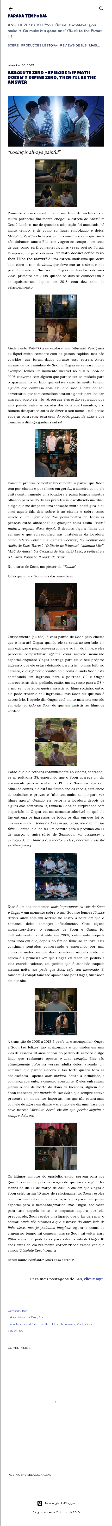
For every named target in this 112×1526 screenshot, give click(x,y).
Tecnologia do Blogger (56, 1503)
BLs (41, 1317)
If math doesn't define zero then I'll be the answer (41, 1324)
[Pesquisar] (101, 7)
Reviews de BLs (73, 45)
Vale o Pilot (15, 1330)
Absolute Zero (27, 1317)
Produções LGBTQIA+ (39, 45)
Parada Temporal (27, 16)
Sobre (13, 45)
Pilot (80, 1324)
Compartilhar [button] (17, 1310)
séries (88, 1324)
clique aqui (93, 1278)
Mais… (94, 45)
